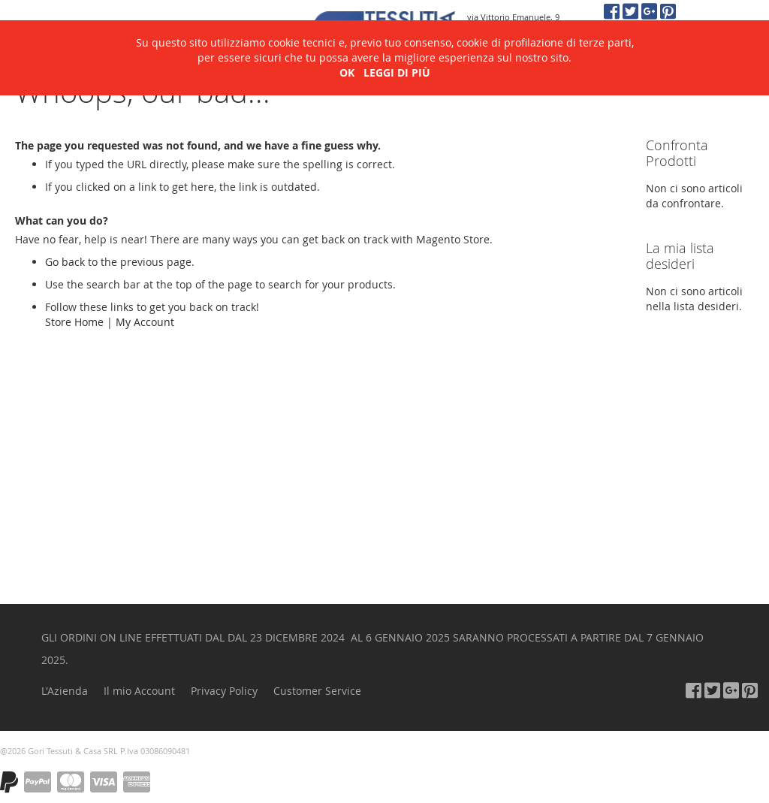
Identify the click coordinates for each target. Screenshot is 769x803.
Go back (65, 262)
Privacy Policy (224, 691)
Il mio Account (139, 691)
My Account (145, 322)
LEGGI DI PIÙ (396, 48)
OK (346, 48)
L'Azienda (64, 691)
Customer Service (317, 691)
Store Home (74, 322)
